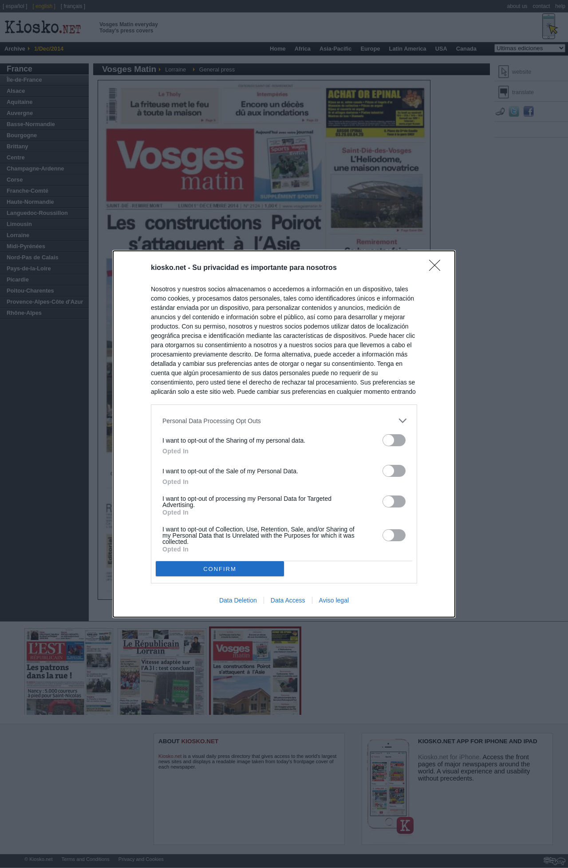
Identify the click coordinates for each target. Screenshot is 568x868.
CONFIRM (220, 568)
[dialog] (284, 434)
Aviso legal (334, 600)
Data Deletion (238, 600)
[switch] (394, 440)
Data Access (288, 600)
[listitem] (284, 420)
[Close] (437, 268)
